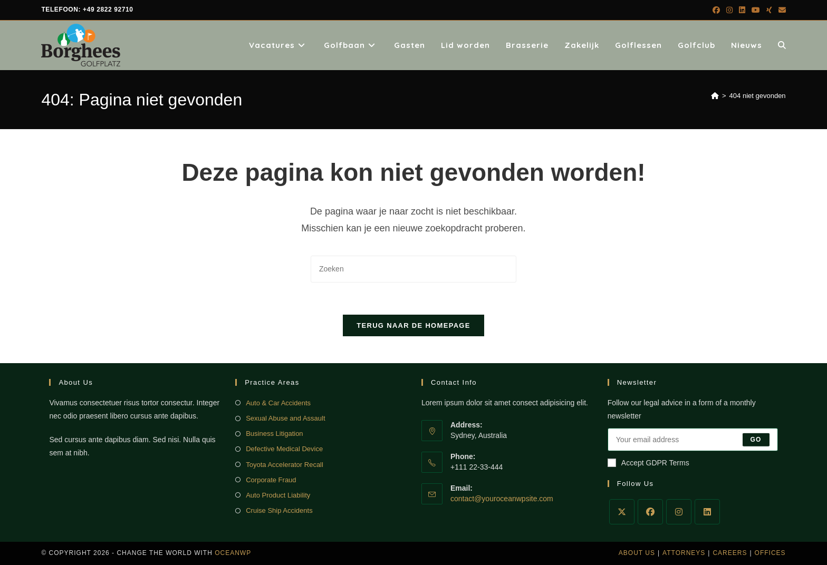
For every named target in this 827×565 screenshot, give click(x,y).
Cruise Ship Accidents (279, 510)
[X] (621, 511)
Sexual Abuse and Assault (285, 418)
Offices (770, 553)
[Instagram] (678, 511)
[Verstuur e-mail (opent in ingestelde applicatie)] (780, 10)
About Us (637, 553)
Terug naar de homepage (413, 325)
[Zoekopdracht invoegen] (413, 269)
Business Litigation (274, 433)
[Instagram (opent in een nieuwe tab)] (729, 10)
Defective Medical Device (284, 449)
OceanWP (233, 553)
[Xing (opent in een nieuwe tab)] (769, 10)
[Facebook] (650, 511)
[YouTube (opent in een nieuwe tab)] (755, 10)
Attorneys (683, 553)
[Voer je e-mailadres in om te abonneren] (693, 439)
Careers (730, 553)
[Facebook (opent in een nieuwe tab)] (716, 10)
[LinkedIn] (707, 511)
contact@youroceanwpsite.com (501, 498)
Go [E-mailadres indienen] (756, 439)
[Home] (715, 96)
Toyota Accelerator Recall (284, 465)
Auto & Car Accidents (278, 403)
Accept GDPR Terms (648, 463)
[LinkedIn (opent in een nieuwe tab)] (742, 10)
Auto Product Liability (278, 495)
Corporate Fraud (271, 480)
